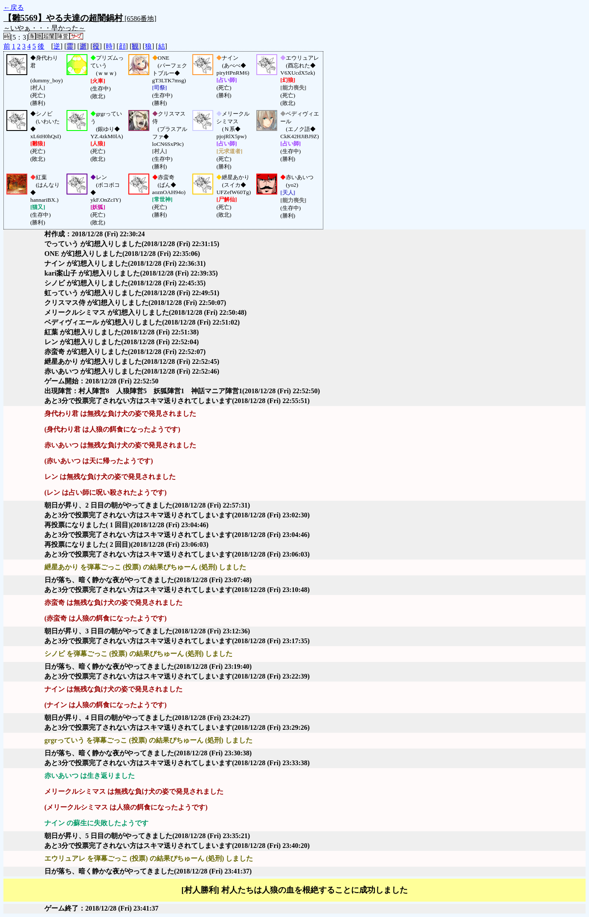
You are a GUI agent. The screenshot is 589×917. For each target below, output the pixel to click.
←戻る (13, 7)
